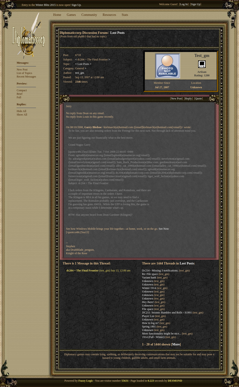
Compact (22, 90)
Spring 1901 (149, 326)
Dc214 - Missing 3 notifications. (160, 270)
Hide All (21, 111)
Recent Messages (26, 76)
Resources (109, 15)
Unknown (147, 281)
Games (71, 15)
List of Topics (24, 73)
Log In (184, 4)
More (176, 344)
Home (57, 15)
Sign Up (76, 5)
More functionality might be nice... (161, 333)
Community (89, 15)
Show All (22, 114)
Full (19, 97)
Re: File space (150, 274)
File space (147, 309)
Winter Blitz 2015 (45, 5)
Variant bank (149, 277)
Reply (188, 98)
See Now (164, 228)
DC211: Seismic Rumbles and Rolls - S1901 (167, 312)
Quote (198, 98)
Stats (125, 15)
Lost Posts (117, 33)
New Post (22, 69)
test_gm (79, 72)
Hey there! (148, 302)
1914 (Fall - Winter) (153, 337)
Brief (19, 93)
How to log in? (150, 323)
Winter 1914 (149, 288)
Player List (148, 316)
